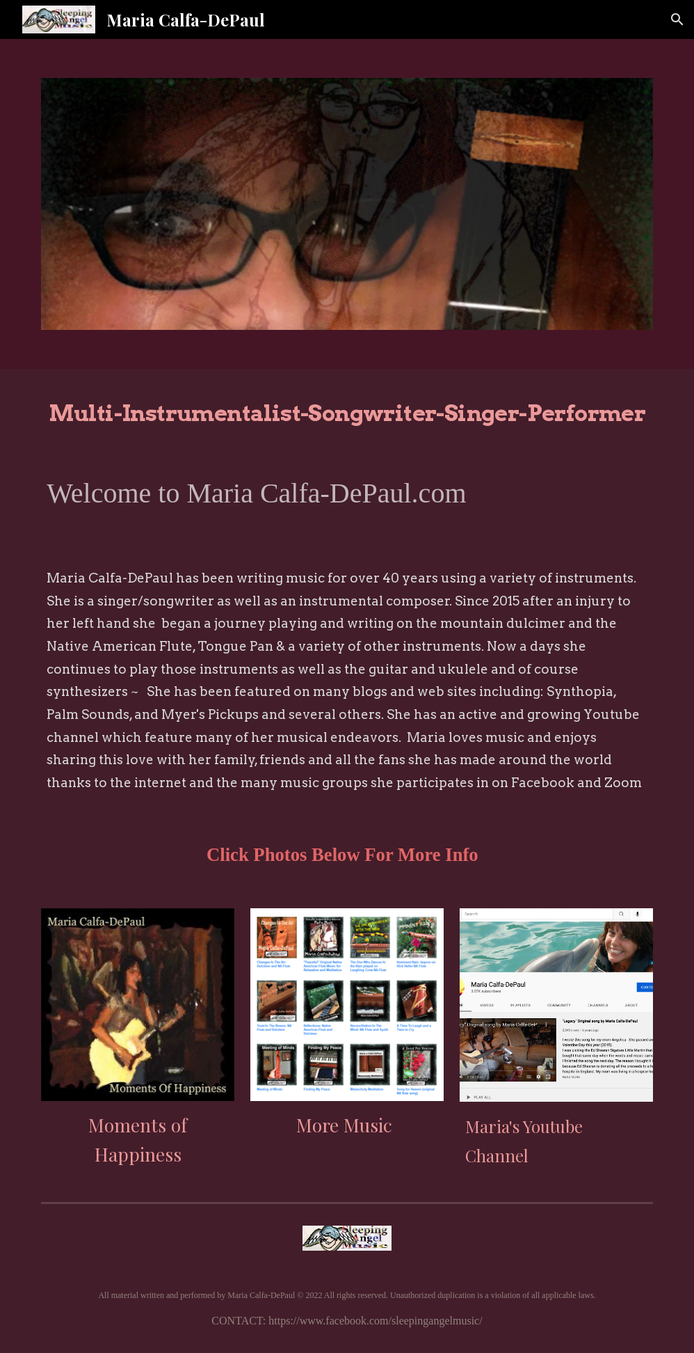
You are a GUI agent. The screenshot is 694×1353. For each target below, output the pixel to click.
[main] (346, 411)
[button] (677, 19)
